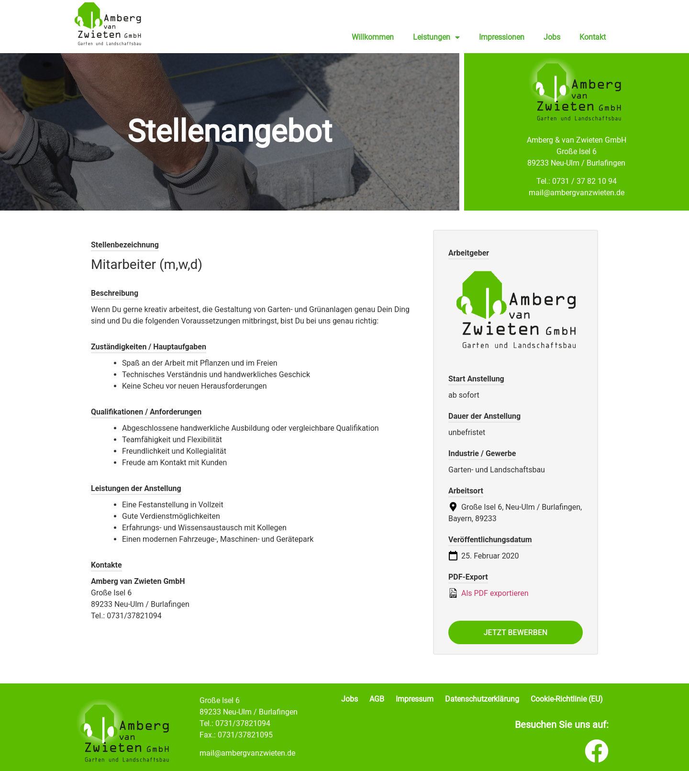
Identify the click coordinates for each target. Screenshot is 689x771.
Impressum (414, 699)
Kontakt (592, 37)
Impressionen (501, 37)
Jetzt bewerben (516, 632)
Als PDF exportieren (488, 593)
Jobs (552, 37)
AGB (376, 699)
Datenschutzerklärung (482, 699)
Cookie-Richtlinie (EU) (567, 699)
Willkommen (373, 37)
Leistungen (436, 37)
